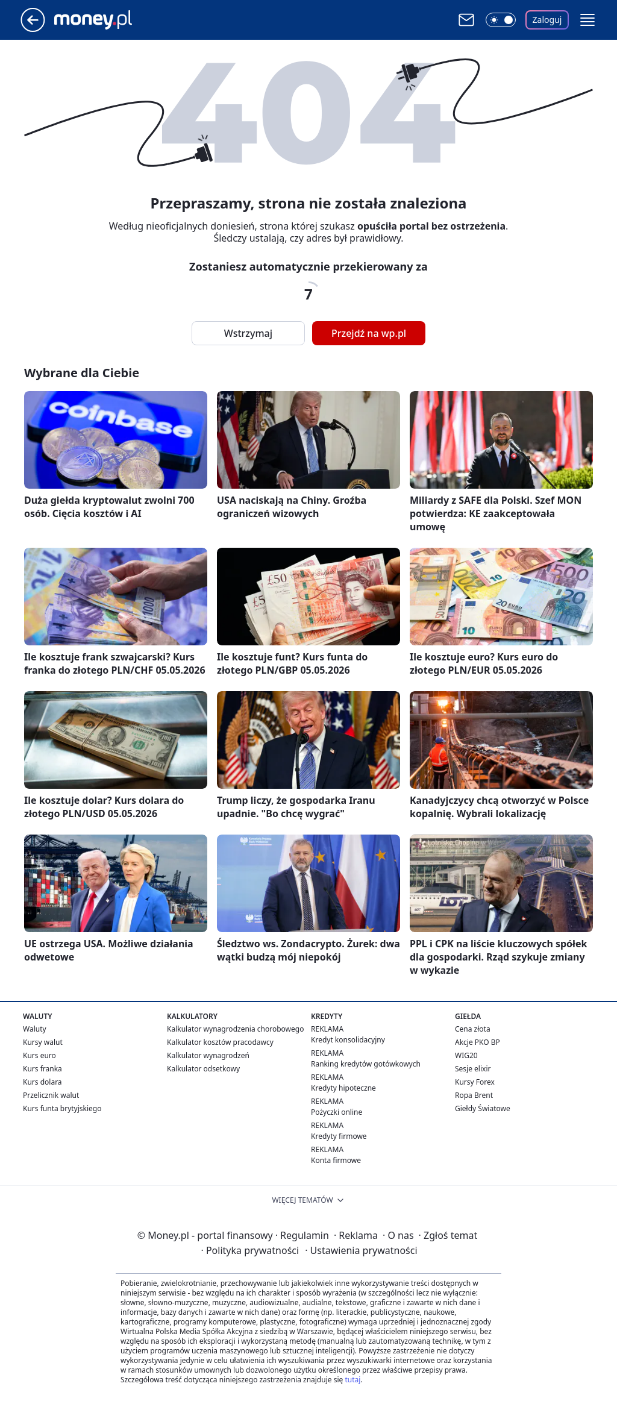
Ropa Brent (474, 1095)
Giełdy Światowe (482, 1108)
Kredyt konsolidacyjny (348, 1040)
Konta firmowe (336, 1160)
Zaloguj (547, 19)
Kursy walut (43, 1042)
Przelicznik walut (51, 1095)
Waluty (34, 1029)
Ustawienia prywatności (361, 1250)
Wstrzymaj (248, 333)
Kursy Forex (475, 1082)
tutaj (352, 1379)
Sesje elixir (472, 1069)
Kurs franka (42, 1069)
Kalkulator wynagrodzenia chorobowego (235, 1029)
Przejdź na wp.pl (368, 333)
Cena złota (472, 1029)
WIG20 (466, 1055)
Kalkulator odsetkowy (203, 1069)
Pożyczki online (336, 1112)
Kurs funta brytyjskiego (62, 1108)
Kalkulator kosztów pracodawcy (220, 1042)
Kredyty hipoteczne (343, 1088)
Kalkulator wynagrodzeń (208, 1055)
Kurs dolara (42, 1082)
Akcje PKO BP (477, 1042)
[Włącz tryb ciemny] (501, 20)
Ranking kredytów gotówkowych (366, 1064)
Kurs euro (39, 1055)
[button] (587, 20)
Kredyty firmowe (339, 1136)
